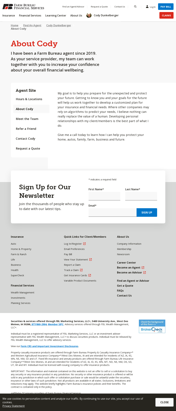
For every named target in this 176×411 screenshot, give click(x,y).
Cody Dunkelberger (58, 25)
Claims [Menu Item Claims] (166, 15)
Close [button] (164, 402)
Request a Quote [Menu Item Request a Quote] (99, 6)
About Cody (18, 28)
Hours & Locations (29, 99)
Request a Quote (28, 148)
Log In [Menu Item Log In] (151, 6)
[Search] (135, 6)
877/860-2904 (39, 324)
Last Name (132, 189)
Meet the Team (27, 119)
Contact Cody (25, 139)
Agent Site (26, 90)
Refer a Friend (26, 129)
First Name (96, 189)
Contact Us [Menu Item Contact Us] (119, 6)
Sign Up (146, 212)
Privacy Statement (13, 406)
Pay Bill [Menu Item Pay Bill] (166, 6)
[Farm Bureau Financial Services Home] (23, 6)
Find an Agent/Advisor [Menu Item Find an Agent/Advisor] (73, 6)
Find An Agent (32, 25)
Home (14, 25)
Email (92, 205)
